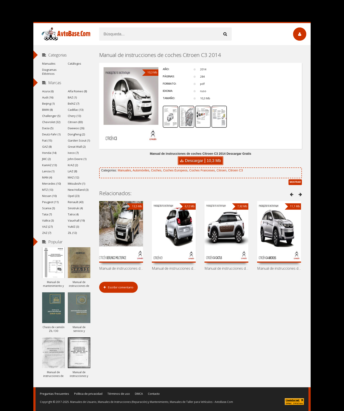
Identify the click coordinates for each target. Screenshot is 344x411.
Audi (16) (47, 97)
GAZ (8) (47, 147)
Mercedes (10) (51, 183)
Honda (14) (49, 153)
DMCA (139, 394)
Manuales (124, 170)
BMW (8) (47, 110)
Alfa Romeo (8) (77, 91)
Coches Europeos (175, 170)
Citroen (221, 170)
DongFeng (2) (76, 134)
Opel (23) (73, 196)
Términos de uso (119, 394)
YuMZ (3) (73, 227)
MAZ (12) (73, 177)
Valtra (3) (48, 220)
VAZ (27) (47, 227)
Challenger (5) (51, 116)
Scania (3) (48, 208)
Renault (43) (75, 202)
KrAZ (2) (73, 165)
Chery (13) (74, 116)
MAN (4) (47, 177)
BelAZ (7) (73, 103)
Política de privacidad (88, 394)
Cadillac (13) (75, 110)
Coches (156, 170)
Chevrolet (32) (51, 122)
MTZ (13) (47, 190)
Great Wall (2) (77, 147)
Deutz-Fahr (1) (51, 134)
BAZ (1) (72, 97)
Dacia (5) (47, 128)
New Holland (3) (78, 190)
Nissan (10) (49, 196)
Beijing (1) (48, 103)
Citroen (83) (75, 122)
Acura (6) (48, 91)
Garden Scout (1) (79, 140)
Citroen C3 (235, 170)
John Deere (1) (77, 159)
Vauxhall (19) (76, 220)
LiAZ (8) (72, 171)
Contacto (154, 394)
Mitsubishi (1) (76, 183)
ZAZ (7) (46, 233)
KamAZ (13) (49, 165)
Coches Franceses (202, 170)
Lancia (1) (48, 171)
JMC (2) (46, 159)
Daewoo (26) (76, 128)
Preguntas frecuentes (54, 394)
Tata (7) (47, 214)
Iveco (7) (73, 153)
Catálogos (74, 63)
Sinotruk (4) (75, 208)
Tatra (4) (73, 214)
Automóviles (141, 170)
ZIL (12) (72, 233)
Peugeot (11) (50, 202)
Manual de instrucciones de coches (121, 268)
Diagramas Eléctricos (49, 72)
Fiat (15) (47, 140)
